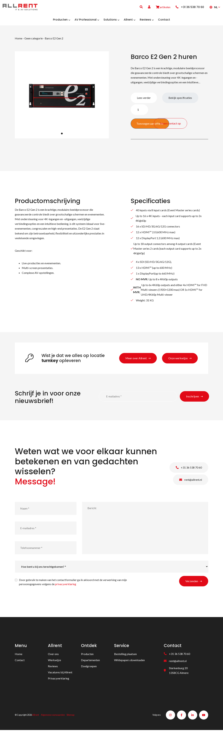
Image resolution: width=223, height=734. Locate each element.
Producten (87, 656)
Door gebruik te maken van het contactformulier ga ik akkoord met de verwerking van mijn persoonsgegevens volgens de (73, 584)
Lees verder (144, 100)
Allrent (35, 718)
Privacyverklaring (58, 681)
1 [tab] (62, 136)
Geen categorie (33, 41)
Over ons (53, 656)
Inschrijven (192, 399)
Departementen (90, 662)
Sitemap (70, 718)
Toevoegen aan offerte (149, 126)
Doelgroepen (89, 668)
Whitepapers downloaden (129, 662)
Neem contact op (192, 124)
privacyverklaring (65, 586)
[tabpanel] (62, 97)
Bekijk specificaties (180, 100)
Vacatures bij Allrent (60, 674)
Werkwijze (54, 662)
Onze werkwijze (178, 360)
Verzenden (191, 583)
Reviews (53, 668)
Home (18, 41)
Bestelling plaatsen (125, 656)
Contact (20, 662)
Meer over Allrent (136, 360)
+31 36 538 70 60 (189, 470)
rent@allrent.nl (190, 482)
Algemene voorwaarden (53, 718)
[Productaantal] (139, 112)
